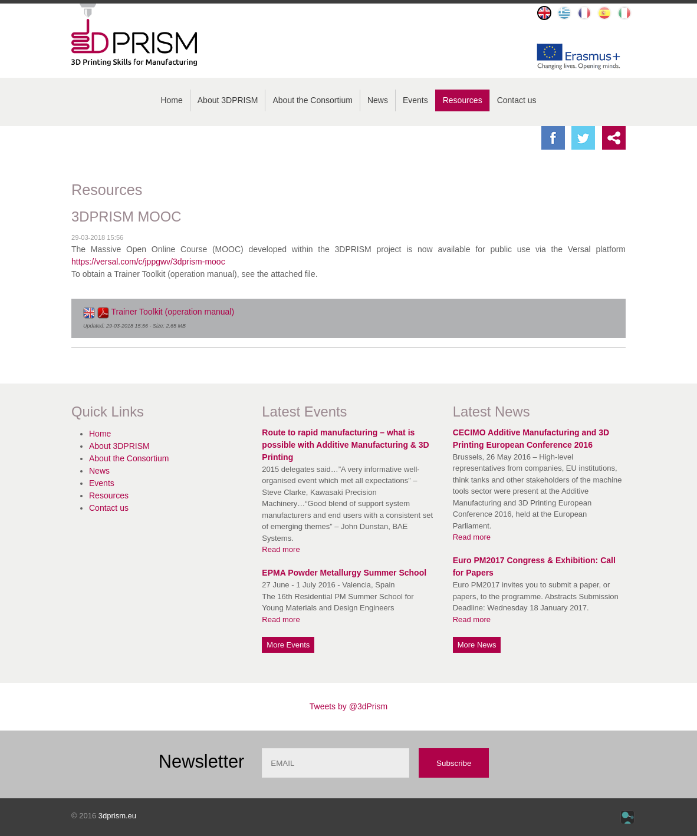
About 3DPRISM (228, 100)
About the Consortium (312, 100)
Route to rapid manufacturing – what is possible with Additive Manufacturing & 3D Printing (345, 445)
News (377, 100)
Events (415, 100)
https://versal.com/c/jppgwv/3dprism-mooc (148, 261)
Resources (462, 100)
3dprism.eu (117, 815)
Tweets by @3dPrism (348, 706)
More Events (288, 644)
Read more (281, 549)
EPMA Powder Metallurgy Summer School (344, 572)
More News (477, 644)
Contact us (517, 100)
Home (171, 100)
